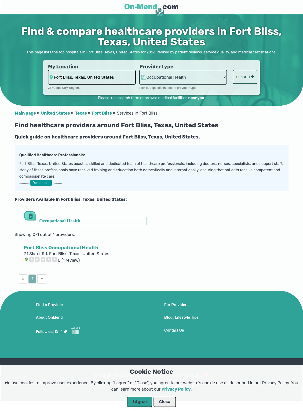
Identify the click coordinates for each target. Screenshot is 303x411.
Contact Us (174, 330)
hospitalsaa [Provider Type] (183, 77)
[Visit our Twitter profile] (65, 332)
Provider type (156, 67)
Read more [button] (41, 183)
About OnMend (49, 317)
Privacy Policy (176, 389)
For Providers (176, 305)
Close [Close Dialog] (164, 401)
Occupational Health (59, 220)
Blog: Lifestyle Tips (181, 317)
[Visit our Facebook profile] (56, 332)
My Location (63, 67)
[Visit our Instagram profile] (60, 332)
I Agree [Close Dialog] (140, 401)
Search (245, 77)
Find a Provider (49, 305)
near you (196, 98)
